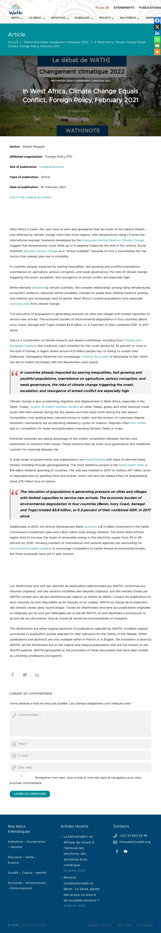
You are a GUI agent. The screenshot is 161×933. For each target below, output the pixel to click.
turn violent (138, 423)
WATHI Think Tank (33, 925)
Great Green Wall (131, 465)
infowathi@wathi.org (134, 842)
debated (38, 287)
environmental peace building (30, 548)
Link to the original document (30, 197)
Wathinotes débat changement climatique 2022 (56, 42)
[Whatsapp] (157, 39)
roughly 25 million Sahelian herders (54, 406)
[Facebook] (157, 20)
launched (90, 526)
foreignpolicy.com (51, 166)
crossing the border (95, 356)
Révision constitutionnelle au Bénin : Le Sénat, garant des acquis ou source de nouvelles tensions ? (82, 889)
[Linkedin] (157, 33)
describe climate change (40, 251)
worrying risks (19, 303)
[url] (80, 767)
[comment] (80, 723)
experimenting (95, 459)
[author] (80, 743)
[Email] (157, 46)
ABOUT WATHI (99, 925)
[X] (157, 27)
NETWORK (145, 925)
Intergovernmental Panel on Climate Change (113, 240)
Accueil (13, 42)
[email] (80, 755)
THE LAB (124, 925)
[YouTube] (125, 851)
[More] (157, 52)
